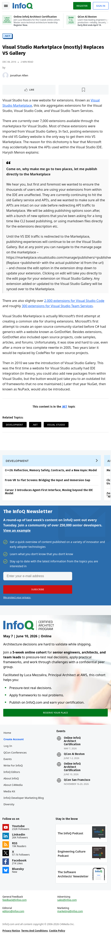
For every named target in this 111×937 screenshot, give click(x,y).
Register (81, 5)
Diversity (8, 804)
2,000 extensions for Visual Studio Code (74, 300)
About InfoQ (11, 778)
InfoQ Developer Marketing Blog (23, 798)
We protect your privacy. (17, 597)
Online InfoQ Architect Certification (72, 741)
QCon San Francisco (77, 780)
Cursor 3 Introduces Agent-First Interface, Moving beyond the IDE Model (49, 491)
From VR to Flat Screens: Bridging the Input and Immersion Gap (47, 480)
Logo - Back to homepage (23, 5)
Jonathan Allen (19, 75)
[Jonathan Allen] (5, 75)
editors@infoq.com (13, 911)
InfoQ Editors (11, 772)
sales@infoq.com (67, 900)
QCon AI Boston (74, 754)
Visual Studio (56, 424)
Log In (8, 746)
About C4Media (13, 785)
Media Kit (9, 791)
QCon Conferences (15, 752)
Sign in (100, 5)
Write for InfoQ (13, 765)
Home (7, 733)
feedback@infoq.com (14, 900)
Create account (13, 739)
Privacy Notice (11, 930)
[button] (37, 589)
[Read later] (84, 90)
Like (31, 89)
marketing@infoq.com (70, 911)
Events (7, 759)
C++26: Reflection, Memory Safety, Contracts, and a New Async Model (51, 470)
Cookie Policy (57, 930)
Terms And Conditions (34, 930)
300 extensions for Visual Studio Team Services (57, 306)
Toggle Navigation (6, 6)
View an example (17, 530)
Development (14, 424)
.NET (7, 35)
